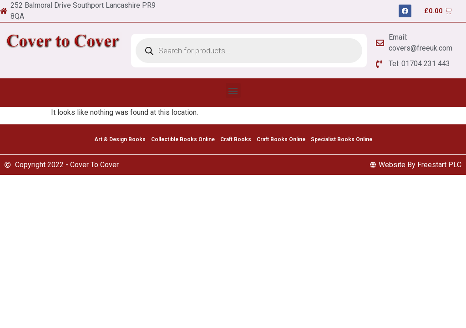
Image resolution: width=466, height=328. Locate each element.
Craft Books (235, 139)
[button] (233, 90)
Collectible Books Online (183, 139)
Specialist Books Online (341, 139)
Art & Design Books (120, 139)
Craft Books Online (281, 139)
